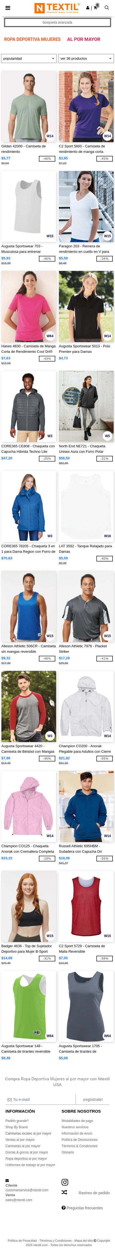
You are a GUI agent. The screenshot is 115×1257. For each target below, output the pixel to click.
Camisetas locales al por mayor (28, 1133)
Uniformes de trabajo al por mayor (30, 1165)
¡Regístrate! (93, 1099)
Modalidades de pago (77, 1121)
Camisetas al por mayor (22, 1146)
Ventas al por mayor (20, 1140)
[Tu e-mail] (40, 1099)
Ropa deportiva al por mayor (26, 1159)
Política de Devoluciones (79, 1140)
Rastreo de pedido (94, 1193)
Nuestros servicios (75, 1127)
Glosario (68, 1152)
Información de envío (77, 1133)
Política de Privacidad (22, 1240)
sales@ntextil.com (18, 1200)
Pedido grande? (17, 1121)
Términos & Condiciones (79, 1146)
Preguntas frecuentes (85, 1208)
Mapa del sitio (83, 1240)
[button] (87, 7)
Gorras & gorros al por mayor (26, 1152)
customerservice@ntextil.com (26, 1190)
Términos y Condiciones (55, 1240)
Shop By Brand (16, 1127)
